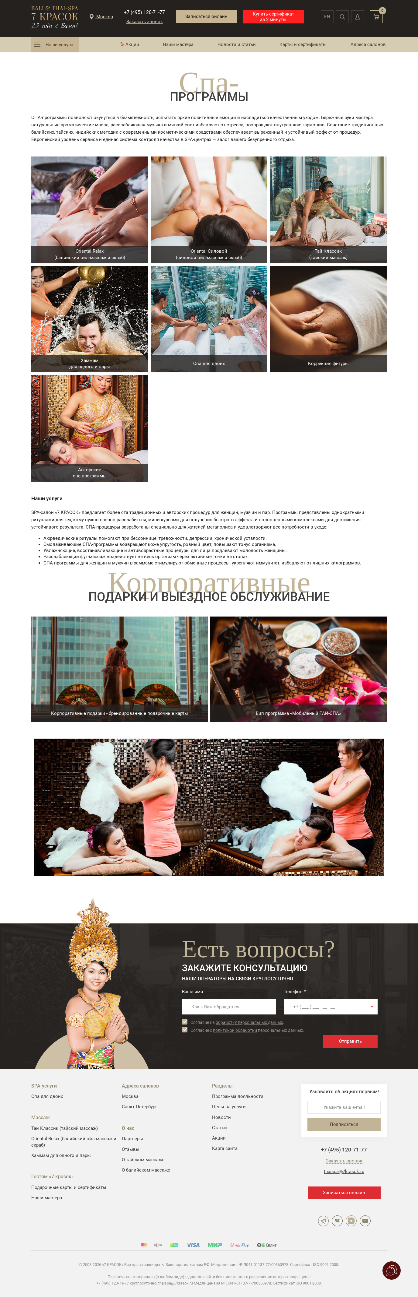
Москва (130, 1096)
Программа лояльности (237, 1096)
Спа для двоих (47, 1096)
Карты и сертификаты (303, 44)
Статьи (219, 1127)
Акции (132, 44)
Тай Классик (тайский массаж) (64, 1128)
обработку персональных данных (249, 1022)
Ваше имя (192, 991)
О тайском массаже (143, 1159)
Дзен (351, 1220)
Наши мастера (178, 44)
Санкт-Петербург (139, 1106)
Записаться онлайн (206, 16)
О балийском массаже (146, 1170)
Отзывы (130, 1149)
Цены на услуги (229, 1106)
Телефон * (295, 991)
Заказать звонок (144, 21)
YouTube (365, 1220)
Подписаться (344, 1124)
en (327, 16)
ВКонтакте (337, 1220)
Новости (221, 1117)
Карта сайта (225, 1148)
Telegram (323, 1220)
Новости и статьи (237, 44)
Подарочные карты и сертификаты (68, 1187)
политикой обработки (235, 1030)
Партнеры (132, 1138)
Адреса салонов (368, 44)
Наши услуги (59, 44)
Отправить (350, 1041)
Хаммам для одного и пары (61, 1155)
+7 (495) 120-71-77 (144, 12)
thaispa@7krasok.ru (344, 1171)
